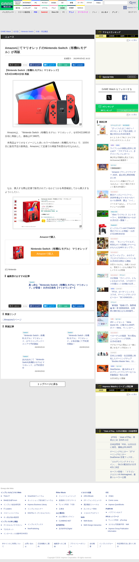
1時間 (101, 36)
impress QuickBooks (116, 505)
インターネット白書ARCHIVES (16, 534)
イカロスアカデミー (91, 513)
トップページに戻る (47, 384)
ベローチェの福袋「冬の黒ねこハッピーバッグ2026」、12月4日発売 (123, 338)
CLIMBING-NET (65, 521)
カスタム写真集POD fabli (119, 524)
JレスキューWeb (90, 509)
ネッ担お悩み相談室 (11, 517)
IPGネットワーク (112, 517)
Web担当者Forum (10, 500)
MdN (83, 517)
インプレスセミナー (35, 509)
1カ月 (133, 36)
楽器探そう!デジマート (67, 500)
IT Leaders (8, 509)
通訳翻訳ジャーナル (91, 505)
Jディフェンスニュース (93, 500)
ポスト (16, 65)
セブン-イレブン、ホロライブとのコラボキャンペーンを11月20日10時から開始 (123, 258)
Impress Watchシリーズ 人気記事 (118, 386)
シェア (37, 65)
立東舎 (61, 509)
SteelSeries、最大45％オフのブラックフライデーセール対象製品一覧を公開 (123, 372)
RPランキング (106, 110)
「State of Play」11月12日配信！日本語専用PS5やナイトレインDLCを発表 (120, 432)
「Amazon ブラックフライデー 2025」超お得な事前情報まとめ (123, 175)
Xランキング (108, 107)
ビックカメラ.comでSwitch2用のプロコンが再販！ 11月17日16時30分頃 (122, 231)
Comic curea (113, 500)
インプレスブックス (35, 524)
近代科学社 (60, 525)
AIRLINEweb (88, 496)
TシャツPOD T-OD (66, 505)
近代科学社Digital (65, 529)
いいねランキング (127, 110)
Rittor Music (61, 493)
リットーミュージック (67, 496)
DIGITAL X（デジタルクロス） (39, 513)
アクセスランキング (111, 32)
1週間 (122, 36)
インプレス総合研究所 (12, 505)
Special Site (108, 77)
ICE (107, 493)
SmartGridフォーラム (36, 496)
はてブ (51, 65)
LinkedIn (80, 65)
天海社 (111, 496)
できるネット (9, 529)
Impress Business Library (37, 505)
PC (63, 12)
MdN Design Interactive (92, 525)
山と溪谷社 (60, 513)
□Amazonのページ (12, 319)
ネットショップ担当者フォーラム (40, 500)
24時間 (111, 36)
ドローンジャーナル (11, 513)
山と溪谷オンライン (66, 517)
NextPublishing (33, 529)
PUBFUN (109, 509)
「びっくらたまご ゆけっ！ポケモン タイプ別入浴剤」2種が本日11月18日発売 (123, 131)
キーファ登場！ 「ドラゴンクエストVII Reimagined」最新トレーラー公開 (123, 474)
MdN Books (88, 521)
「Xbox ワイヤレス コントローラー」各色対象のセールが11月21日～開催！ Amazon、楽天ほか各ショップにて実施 (123, 220)
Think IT (7, 496)
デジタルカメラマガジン (13, 525)
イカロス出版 (86, 493)
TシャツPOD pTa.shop (118, 520)
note (65, 65)
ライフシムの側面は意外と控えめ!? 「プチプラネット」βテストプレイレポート (123, 151)
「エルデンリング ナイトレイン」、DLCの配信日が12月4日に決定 (123, 464)
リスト (25, 65)
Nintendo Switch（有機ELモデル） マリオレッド (59, 248)
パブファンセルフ (115, 512)
